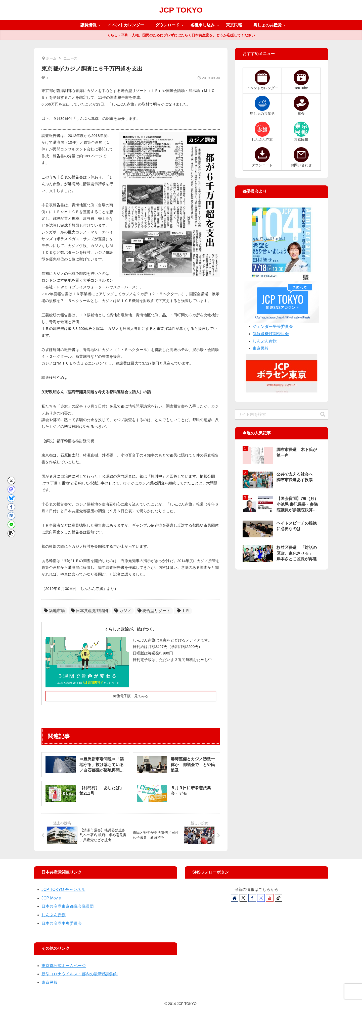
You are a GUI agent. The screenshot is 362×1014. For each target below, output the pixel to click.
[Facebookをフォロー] (252, 898)
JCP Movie (51, 898)
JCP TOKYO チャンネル (63, 889)
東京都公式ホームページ (63, 966)
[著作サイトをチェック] (234, 898)
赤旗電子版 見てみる (130, 696)
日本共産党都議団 (89, 611)
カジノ (122, 611)
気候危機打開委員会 (271, 334)
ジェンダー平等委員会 (273, 326)
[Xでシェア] (11, 480)
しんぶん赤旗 (265, 341)
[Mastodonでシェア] (11, 489)
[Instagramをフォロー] (261, 898)
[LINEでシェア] (11, 524)
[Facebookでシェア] (11, 507)
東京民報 (261, 348)
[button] (11, 533)
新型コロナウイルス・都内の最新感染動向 (79, 974)
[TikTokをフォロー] (278, 898)
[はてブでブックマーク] (11, 516)
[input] (281, 415)
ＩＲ (183, 611)
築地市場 (54, 611)
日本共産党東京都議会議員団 (67, 906)
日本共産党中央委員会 (61, 923)
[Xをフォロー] (243, 898)
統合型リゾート (154, 611)
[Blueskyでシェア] (11, 498)
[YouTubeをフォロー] (270, 898)
